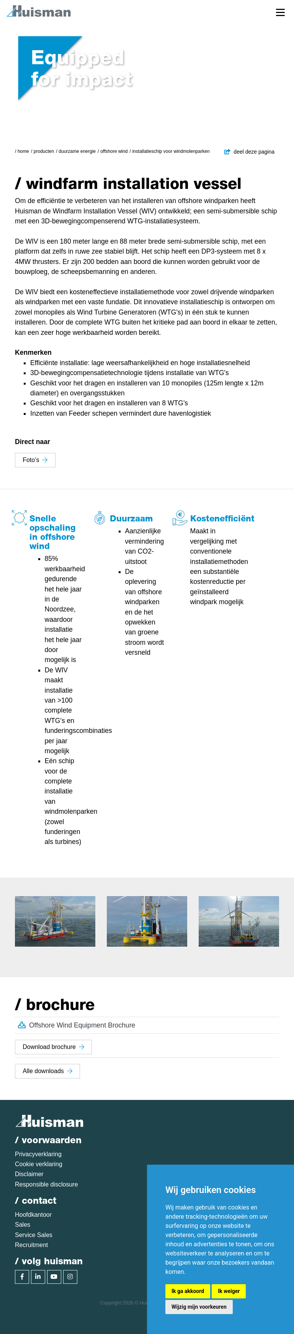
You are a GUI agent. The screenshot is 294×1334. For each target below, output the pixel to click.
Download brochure (53, 1047)
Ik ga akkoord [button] (188, 1291)
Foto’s (35, 460)
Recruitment (31, 1245)
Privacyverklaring (38, 1154)
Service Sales (33, 1235)
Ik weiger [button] (229, 1291)
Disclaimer (29, 1174)
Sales (22, 1224)
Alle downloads (47, 1071)
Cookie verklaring (38, 1164)
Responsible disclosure (46, 1184)
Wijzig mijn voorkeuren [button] (199, 1307)
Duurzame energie (77, 151)
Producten (44, 151)
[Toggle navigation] (280, 12)
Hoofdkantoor (33, 1214)
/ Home (22, 151)
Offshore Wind (113, 151)
